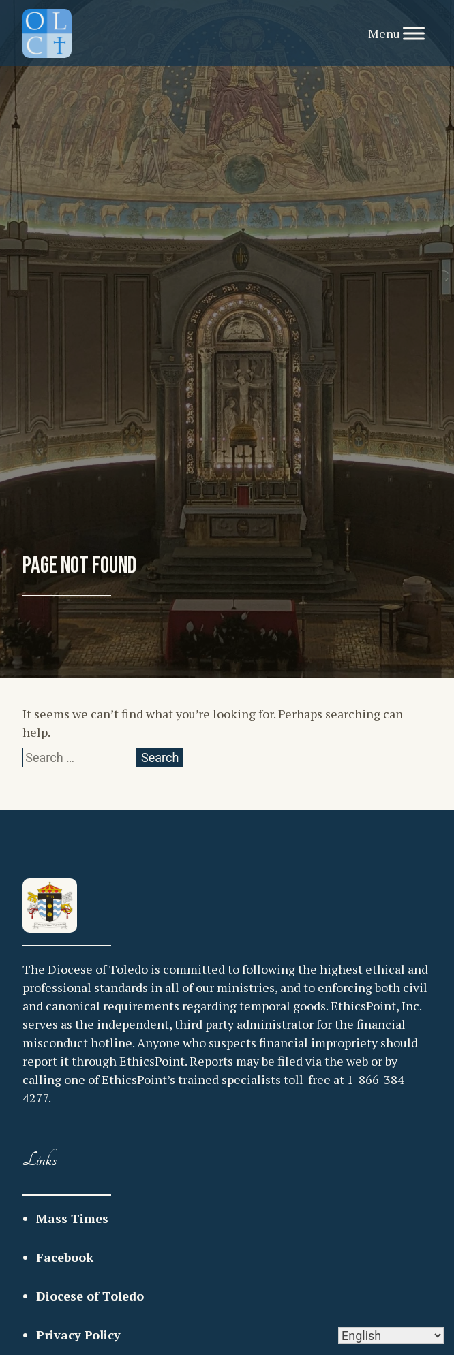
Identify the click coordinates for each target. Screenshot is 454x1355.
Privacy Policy (78, 1334)
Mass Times (72, 1218)
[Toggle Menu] (414, 33)
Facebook (64, 1257)
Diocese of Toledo (90, 1296)
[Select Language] (391, 1335)
